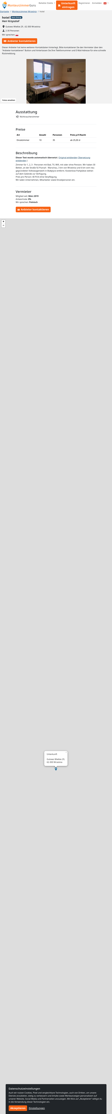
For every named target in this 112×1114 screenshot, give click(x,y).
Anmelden (97, 3)
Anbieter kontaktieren (20, 41)
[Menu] (106, 3)
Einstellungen (37, 1108)
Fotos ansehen (8, 100)
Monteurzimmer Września (24, 11)
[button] (56, 769)
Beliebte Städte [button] (46, 3)
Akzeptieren (18, 1108)
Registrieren (84, 3)
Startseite (4, 11)
